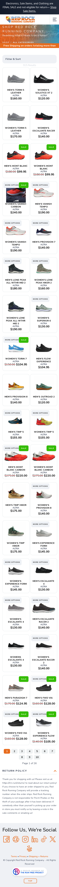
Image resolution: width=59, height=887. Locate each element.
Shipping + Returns (38, 856)
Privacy (23, 856)
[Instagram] (25, 839)
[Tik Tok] (43, 839)
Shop (5, 42)
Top (30, 881)
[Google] (16, 839)
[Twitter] (52, 839)
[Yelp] (29, 848)
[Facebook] (6, 839)
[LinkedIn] (34, 839)
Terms (14, 856)
